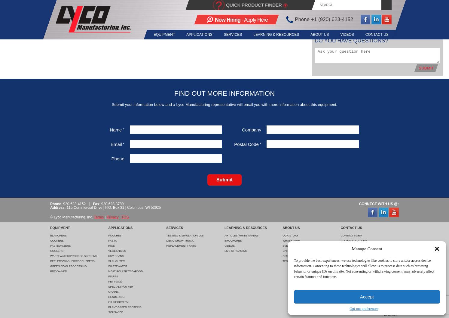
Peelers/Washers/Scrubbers (72, 261)
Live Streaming (235, 250)
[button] (437, 249)
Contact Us (377, 34)
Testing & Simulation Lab (185, 235)
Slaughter (116, 261)
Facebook (365, 19)
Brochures (233, 240)
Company (251, 129)
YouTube (387, 19)
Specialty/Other (120, 286)
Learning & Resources (273, 34)
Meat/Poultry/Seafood (125, 271)
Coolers (56, 250)
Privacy (112, 217)
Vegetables (117, 250)
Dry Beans (116, 256)
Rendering (116, 296)
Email (117, 144)
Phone (117, 158)
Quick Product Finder (254, 5)
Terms (99, 217)
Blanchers (58, 235)
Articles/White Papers (241, 235)
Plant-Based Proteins (125, 307)
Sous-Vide (115, 312)
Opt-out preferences (364, 309)
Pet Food (115, 281)
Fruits (113, 276)
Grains (113, 291)
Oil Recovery (118, 302)
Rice (111, 245)
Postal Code (247, 144)
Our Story (290, 235)
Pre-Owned (58, 271)
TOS (125, 217)
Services (229, 34)
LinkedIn (376, 19)
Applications (194, 34)
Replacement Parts (181, 245)
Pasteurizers (60, 245)
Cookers (57, 240)
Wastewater (117, 266)
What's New (291, 240)
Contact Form (351, 235)
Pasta (112, 240)
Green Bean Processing (68, 266)
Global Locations (354, 240)
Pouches (115, 235)
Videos (346, 34)
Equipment (158, 34)
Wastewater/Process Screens (73, 256)
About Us (318, 34)
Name (117, 129)
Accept (367, 296)
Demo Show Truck (180, 240)
